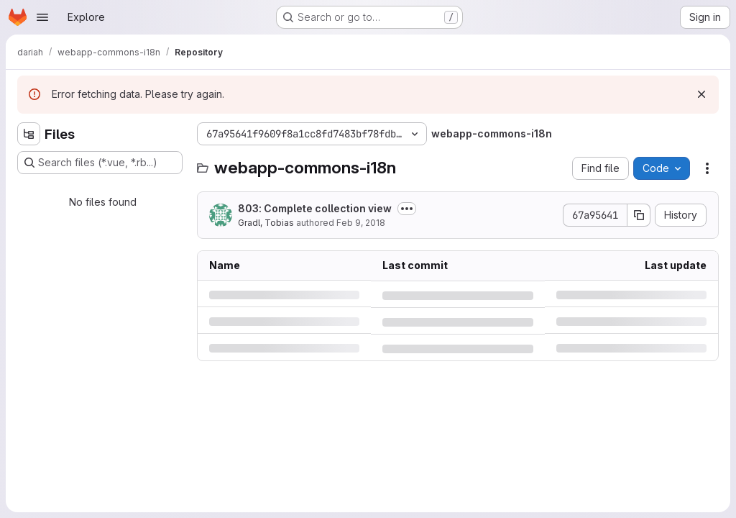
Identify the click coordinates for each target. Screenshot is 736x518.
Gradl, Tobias (266, 222)
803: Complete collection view (315, 208)
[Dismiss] (701, 94)
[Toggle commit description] (406, 208)
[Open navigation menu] (42, 17)
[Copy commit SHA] (638, 215)
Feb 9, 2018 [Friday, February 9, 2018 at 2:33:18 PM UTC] (360, 222)
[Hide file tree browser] (28, 133)
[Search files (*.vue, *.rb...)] (100, 162)
